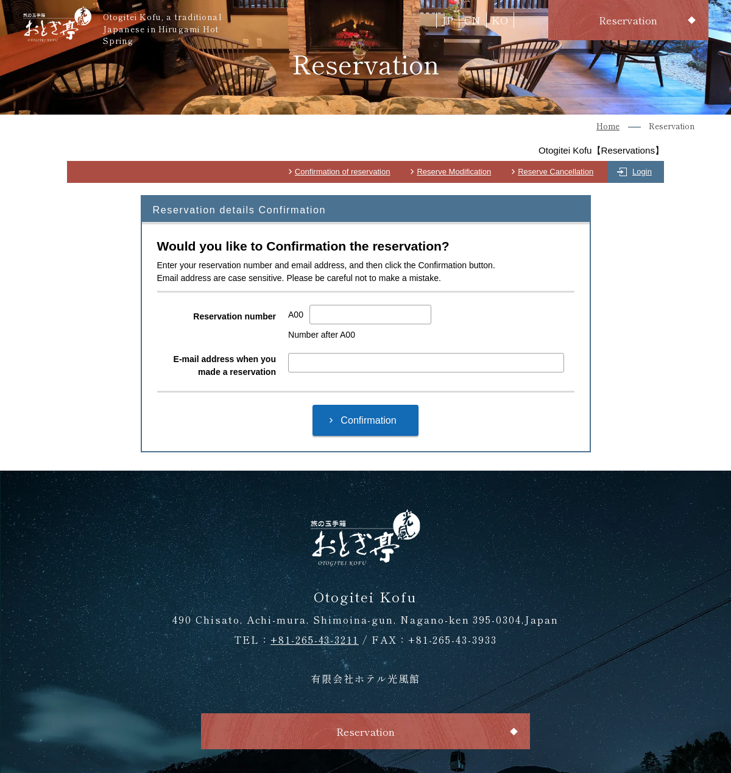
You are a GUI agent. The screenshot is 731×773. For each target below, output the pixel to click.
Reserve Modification (454, 171)
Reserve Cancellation (555, 171)
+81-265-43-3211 (314, 639)
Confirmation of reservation (342, 171)
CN (472, 19)
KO (500, 19)
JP (447, 19)
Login (642, 171)
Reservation (628, 19)
